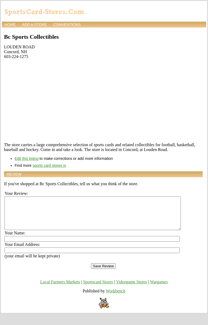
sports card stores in (49, 165)
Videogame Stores (131, 288)
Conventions (67, 24)
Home (10, 24)
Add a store (34, 24)
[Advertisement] (103, 100)
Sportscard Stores (98, 288)
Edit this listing (26, 158)
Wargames (159, 288)
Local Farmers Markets (60, 288)
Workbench (115, 297)
